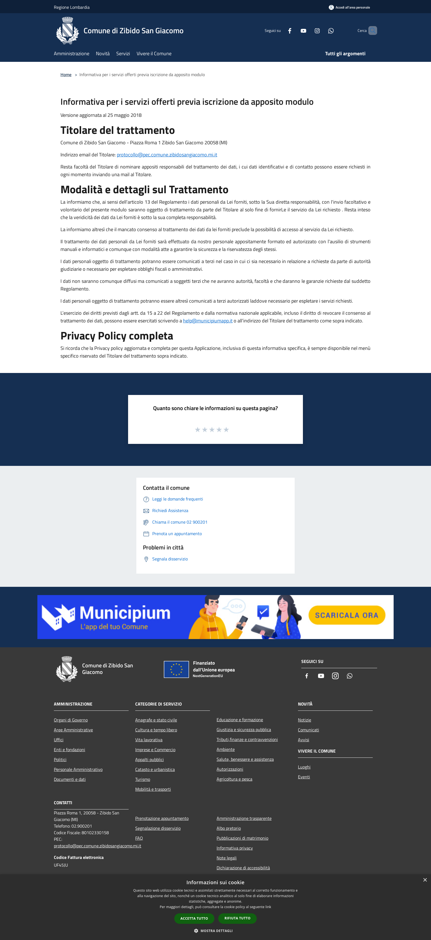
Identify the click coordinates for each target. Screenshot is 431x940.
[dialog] (215, 907)
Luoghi (304, 767)
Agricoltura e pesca (234, 779)
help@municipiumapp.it (208, 320)
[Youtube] (294, 30)
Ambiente (226, 749)
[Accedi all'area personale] (349, 7)
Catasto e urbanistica (155, 769)
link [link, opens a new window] (268, 907)
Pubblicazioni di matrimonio (242, 838)
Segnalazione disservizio (158, 828)
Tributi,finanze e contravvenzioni (247, 739)
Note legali (227, 858)
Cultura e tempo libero (156, 729)
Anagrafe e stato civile (156, 720)
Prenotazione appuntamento (162, 818)
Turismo (142, 779)
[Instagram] (307, 30)
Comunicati (308, 729)
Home (65, 74)
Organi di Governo (71, 720)
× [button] (425, 880)
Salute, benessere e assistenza (245, 759)
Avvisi (303, 739)
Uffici (58, 739)
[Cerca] (370, 30)
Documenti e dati (70, 779)
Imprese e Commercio (155, 749)
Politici (60, 759)
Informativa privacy (235, 848)
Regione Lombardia (72, 7)
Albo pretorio (229, 828)
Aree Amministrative (73, 729)
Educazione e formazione (240, 719)
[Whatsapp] (321, 30)
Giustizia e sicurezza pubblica (244, 729)
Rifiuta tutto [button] (238, 918)
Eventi (304, 776)
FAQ (139, 838)
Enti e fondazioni (69, 749)
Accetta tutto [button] (194, 918)
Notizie (304, 720)
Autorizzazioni (230, 769)
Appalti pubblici (149, 759)
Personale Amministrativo (78, 769)
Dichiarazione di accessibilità (243, 867)
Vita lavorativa (148, 739)
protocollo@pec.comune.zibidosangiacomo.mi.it (167, 154)
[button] (215, 930)
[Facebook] (280, 30)
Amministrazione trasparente (244, 818)
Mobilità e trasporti (153, 789)
